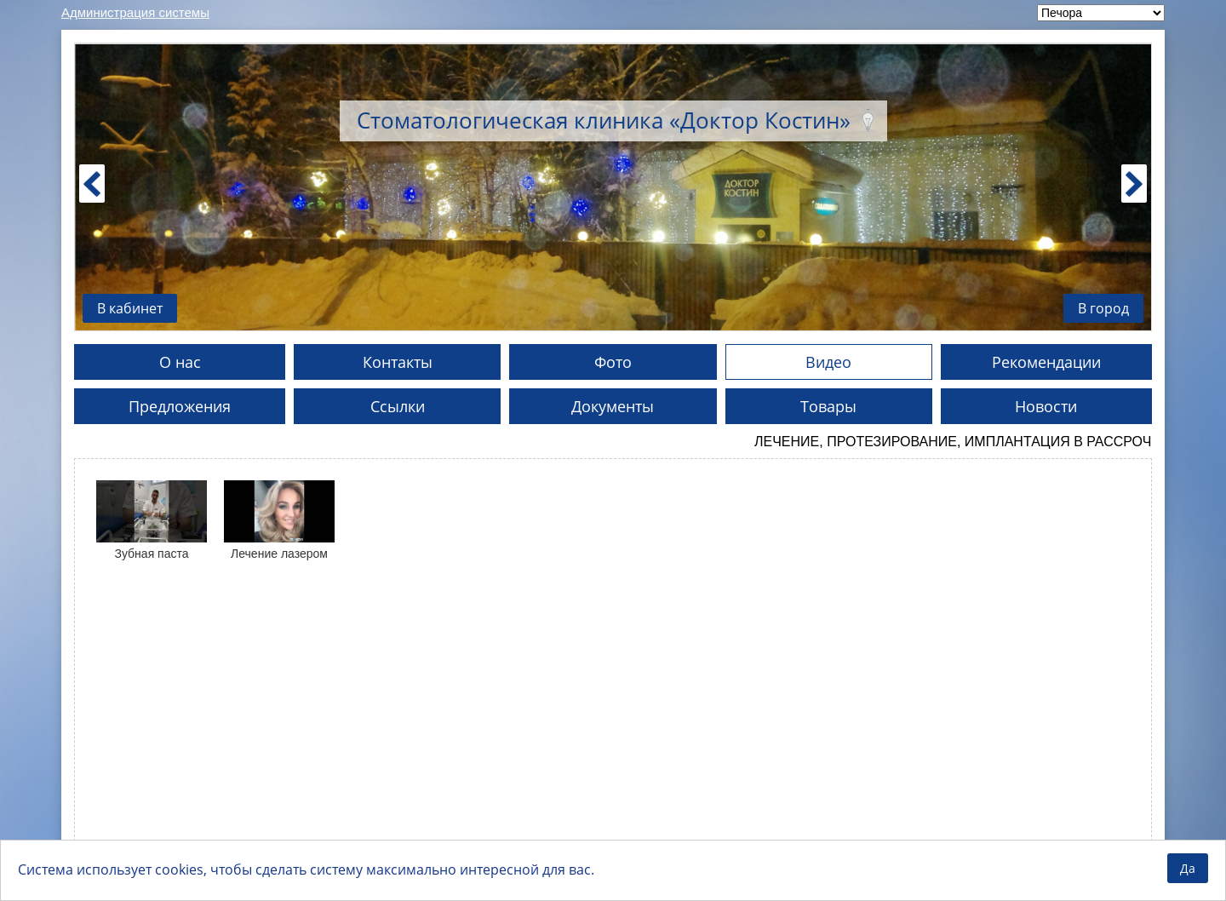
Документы (612, 406)
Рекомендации (1046, 362)
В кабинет (130, 308)
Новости (1046, 406)
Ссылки (397, 406)
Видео (828, 362)
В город (1103, 308)
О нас (180, 362)
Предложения (180, 406)
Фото (613, 362)
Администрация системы (135, 12)
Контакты (398, 362)
